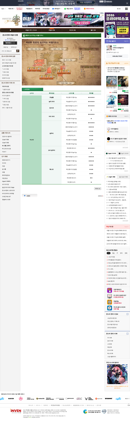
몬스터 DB (110, 350)
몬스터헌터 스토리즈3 (8, 190)
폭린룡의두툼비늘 (71, 97)
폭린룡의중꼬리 (71, 148)
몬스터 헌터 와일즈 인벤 (10, 35)
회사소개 (31, 405)
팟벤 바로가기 (6, 160)
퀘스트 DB (110, 353)
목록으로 (97, 188)
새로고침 (125, 147)
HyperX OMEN (6, 181)
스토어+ (126, 63)
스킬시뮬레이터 (111, 356)
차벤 (3, 166)
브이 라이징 (5, 184)
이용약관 (45, 405)
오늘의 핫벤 (5, 139)
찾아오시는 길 (90, 405)
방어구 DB (110, 341)
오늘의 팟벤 (5, 142)
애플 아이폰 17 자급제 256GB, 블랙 (116, 237)
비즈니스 (38, 405)
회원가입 (6, 47)
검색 (17, 51)
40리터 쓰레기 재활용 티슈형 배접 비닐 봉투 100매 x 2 (117, 234)
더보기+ (126, 41)
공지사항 (98, 405)
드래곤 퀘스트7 (6, 196)
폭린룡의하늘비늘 (71, 110)
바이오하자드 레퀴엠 (8, 193)
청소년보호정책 (66, 405)
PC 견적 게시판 (6, 148)
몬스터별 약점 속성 (112, 324)
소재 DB (109, 344)
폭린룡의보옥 (71, 182)
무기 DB (109, 337)
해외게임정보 (6, 175)
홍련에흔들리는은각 (71, 106)
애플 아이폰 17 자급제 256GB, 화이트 (117, 230)
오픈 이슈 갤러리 (7, 136)
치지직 (4, 163)
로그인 (118, 9)
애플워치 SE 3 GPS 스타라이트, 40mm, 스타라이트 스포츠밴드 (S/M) (117, 240)
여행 (3, 172)
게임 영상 (5, 178)
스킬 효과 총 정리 (112, 318)
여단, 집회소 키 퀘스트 (113, 321)
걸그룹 (4, 169)
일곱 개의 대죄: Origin (8, 187)
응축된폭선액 (71, 114)
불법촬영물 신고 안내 (78, 405)
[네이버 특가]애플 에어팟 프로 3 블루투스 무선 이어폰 (117, 244)
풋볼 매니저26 (6, 199)
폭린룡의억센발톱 (71, 140)
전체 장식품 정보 (111, 327)
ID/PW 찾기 (14, 47)
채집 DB (109, 347)
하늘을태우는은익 (71, 101)
